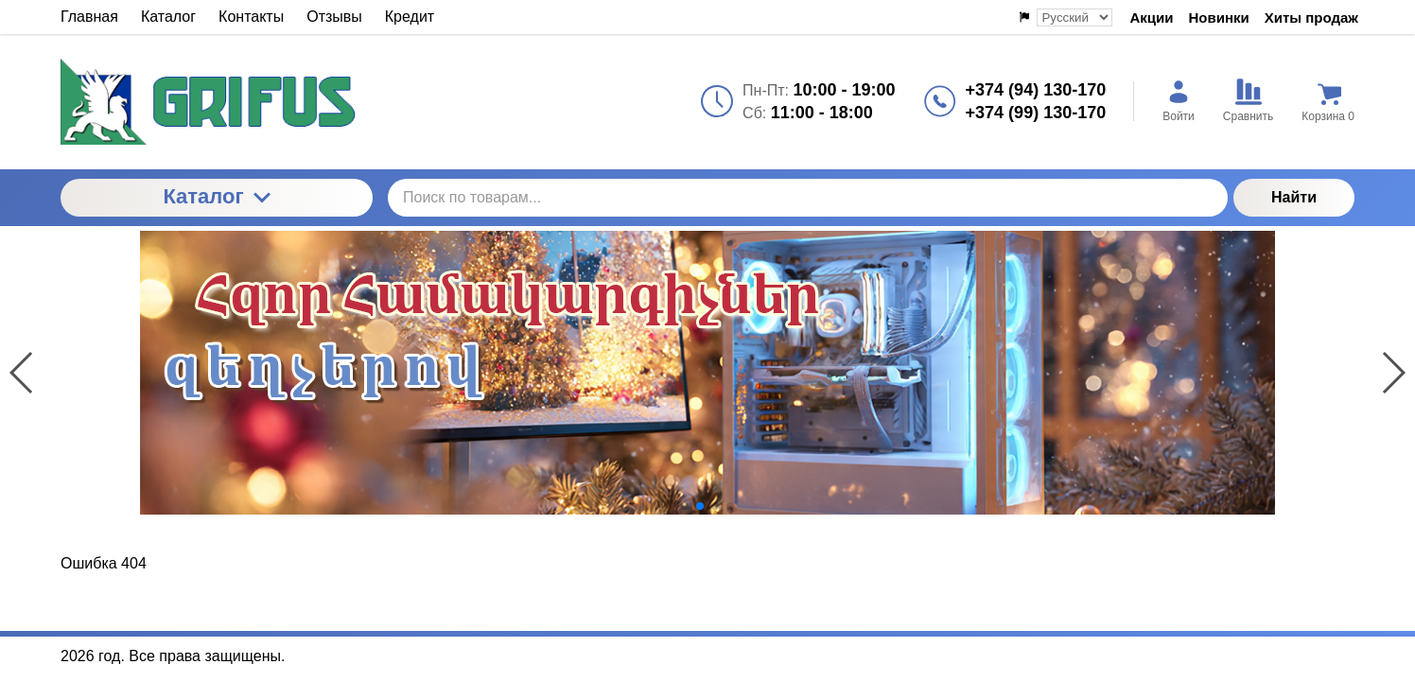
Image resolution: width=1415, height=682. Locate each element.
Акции (1151, 17)
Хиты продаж (1311, 17)
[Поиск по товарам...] (808, 198)
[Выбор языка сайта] (1074, 17)
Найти (1294, 197)
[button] (685, 506)
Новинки (1219, 17)
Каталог (216, 196)
